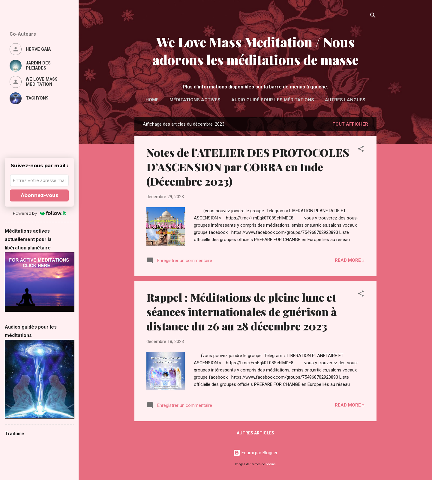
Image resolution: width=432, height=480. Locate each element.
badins (271, 464)
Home (152, 100)
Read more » (349, 260)
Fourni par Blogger (255, 452)
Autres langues (345, 100)
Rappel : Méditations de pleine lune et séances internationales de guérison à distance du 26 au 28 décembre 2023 (241, 311)
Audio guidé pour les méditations (272, 100)
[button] (360, 149)
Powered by (39, 213)
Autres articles (255, 433)
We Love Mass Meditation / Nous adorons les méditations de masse (255, 50)
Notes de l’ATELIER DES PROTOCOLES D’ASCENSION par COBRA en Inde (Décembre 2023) (247, 166)
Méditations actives (195, 100)
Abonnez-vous (39, 195)
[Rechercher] (372, 16)
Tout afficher (350, 124)
